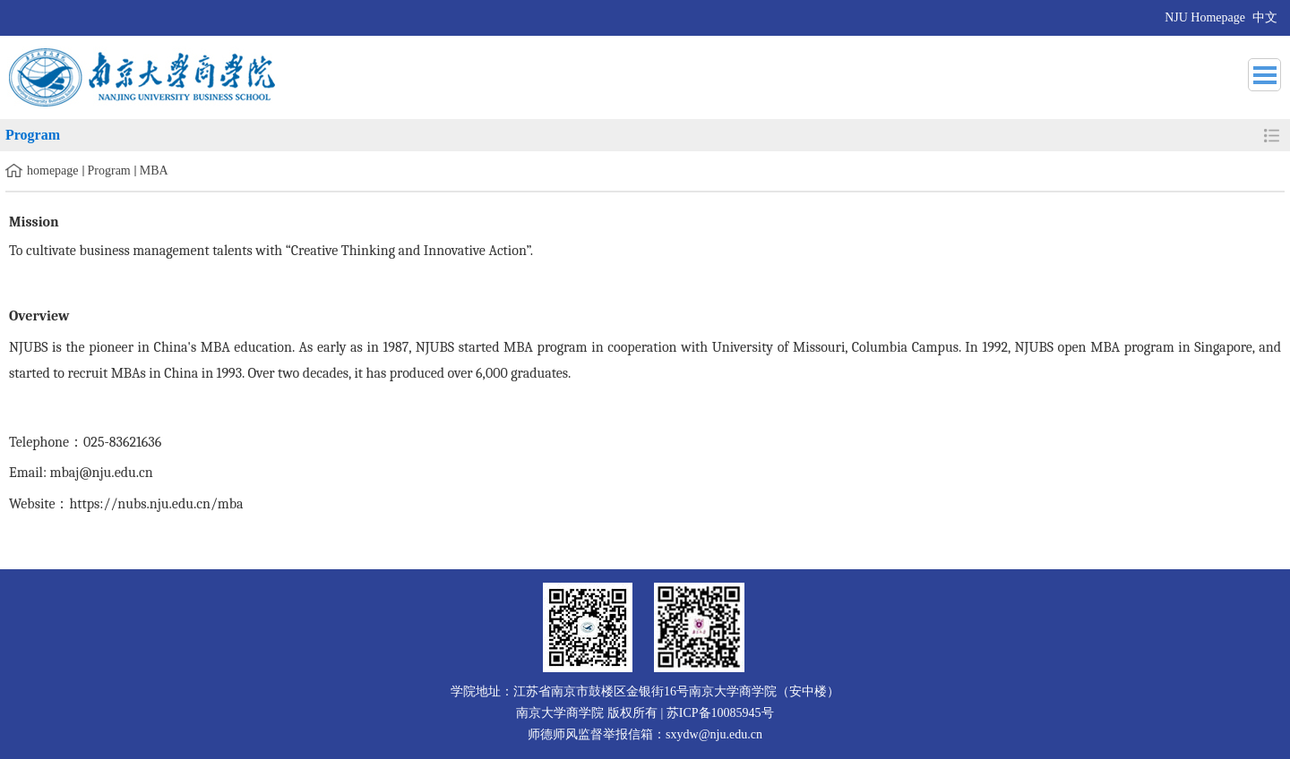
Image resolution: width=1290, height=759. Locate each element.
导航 (1264, 74)
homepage (53, 170)
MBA (154, 170)
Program (109, 170)
